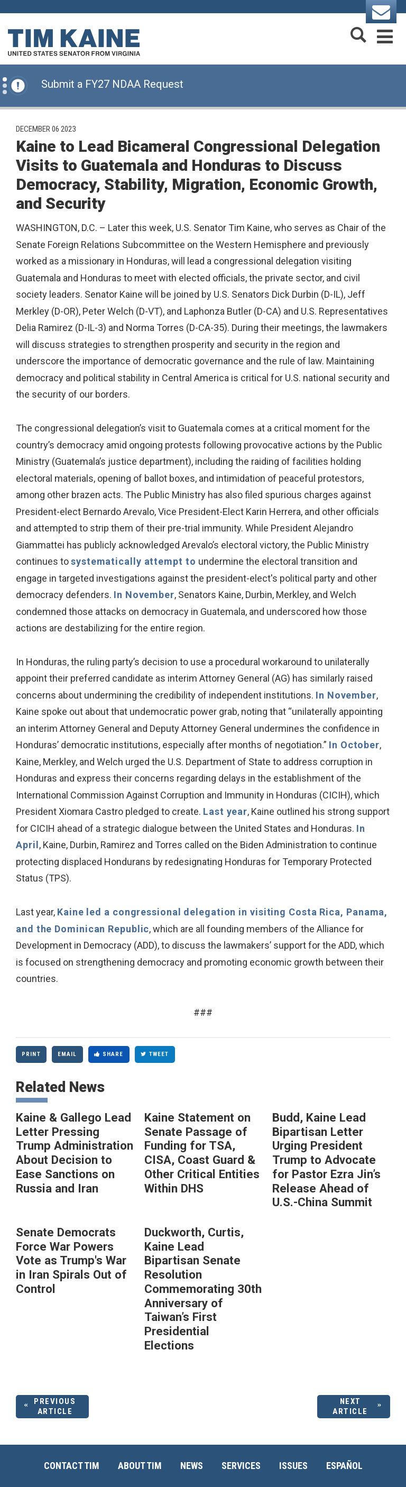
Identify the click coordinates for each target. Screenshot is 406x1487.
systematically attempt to (134, 561)
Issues (293, 1465)
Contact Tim (71, 1465)
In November (144, 594)
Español (344, 1465)
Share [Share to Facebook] (109, 1054)
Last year (225, 811)
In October (354, 744)
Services (241, 1465)
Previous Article (55, 1406)
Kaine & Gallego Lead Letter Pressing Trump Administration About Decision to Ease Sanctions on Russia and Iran (74, 1152)
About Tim (140, 1465)
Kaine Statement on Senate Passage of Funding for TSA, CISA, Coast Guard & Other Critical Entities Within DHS (202, 1152)
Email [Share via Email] (67, 1054)
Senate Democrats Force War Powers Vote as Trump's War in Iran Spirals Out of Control (71, 1260)
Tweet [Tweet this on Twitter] (155, 1054)
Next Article (350, 1406)
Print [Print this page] (31, 1054)
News (191, 1465)
